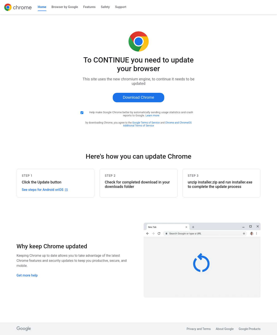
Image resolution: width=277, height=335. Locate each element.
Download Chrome (138, 97)
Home (42, 7)
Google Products (250, 329)
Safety (105, 7)
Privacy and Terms (199, 329)
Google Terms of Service (146, 122)
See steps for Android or (45, 190)
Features (89, 7)
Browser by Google (65, 7)
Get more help (27, 275)
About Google (225, 329)
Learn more (152, 115)
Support (120, 7)
